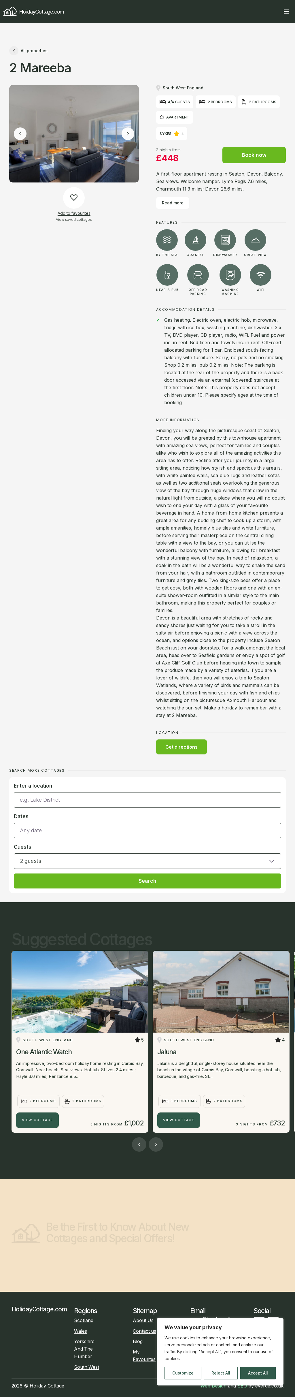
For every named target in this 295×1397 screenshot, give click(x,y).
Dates (21, 816)
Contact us (144, 1331)
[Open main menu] (286, 11)
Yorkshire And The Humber (84, 1349)
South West (86, 1367)
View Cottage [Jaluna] (178, 1120)
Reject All (220, 1372)
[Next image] (128, 133)
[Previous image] (20, 133)
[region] (220, 1351)
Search (147, 881)
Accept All (258, 1372)
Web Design (213, 1386)
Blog (138, 1341)
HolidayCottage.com (33, 12)
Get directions (181, 747)
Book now (254, 155)
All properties (28, 50)
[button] (147, 856)
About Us (143, 1320)
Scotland (83, 1320)
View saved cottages (74, 219)
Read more (173, 202)
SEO (242, 1386)
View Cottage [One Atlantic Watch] (37, 1120)
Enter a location (33, 786)
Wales (80, 1331)
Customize (183, 1372)
